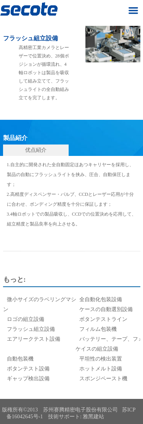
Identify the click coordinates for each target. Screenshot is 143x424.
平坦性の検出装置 (100, 359)
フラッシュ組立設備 (31, 329)
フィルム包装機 (98, 329)
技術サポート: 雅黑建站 (76, 416)
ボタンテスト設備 (28, 369)
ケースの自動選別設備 (106, 309)
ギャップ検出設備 (28, 378)
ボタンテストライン (103, 319)
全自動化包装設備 (100, 299)
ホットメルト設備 (100, 369)
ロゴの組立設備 (25, 319)
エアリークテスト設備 (33, 339)
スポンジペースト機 (103, 378)
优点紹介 (36, 150)
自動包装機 (20, 359)
